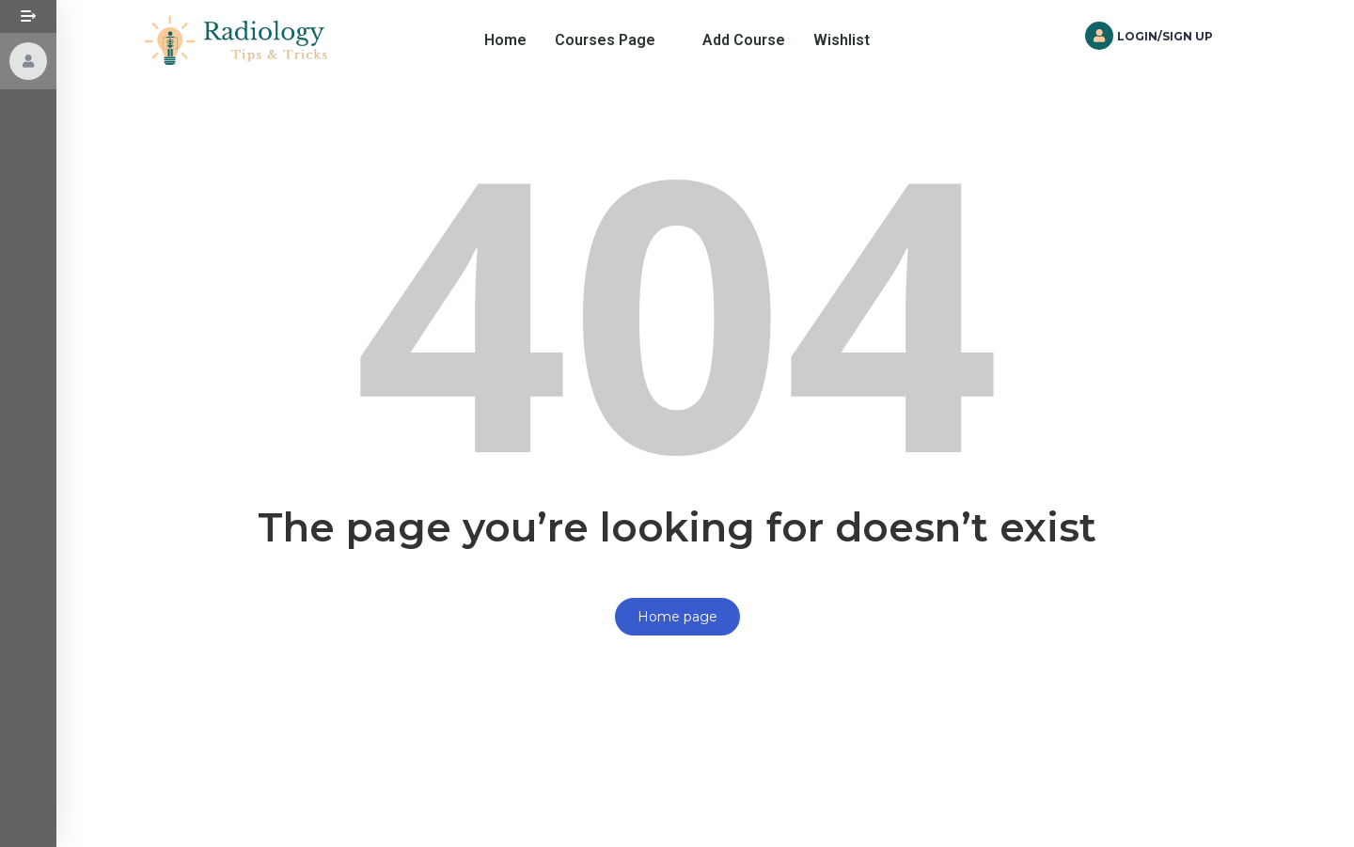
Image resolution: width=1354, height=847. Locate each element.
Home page (677, 616)
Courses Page (605, 40)
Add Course (743, 40)
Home (505, 40)
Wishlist (841, 40)
